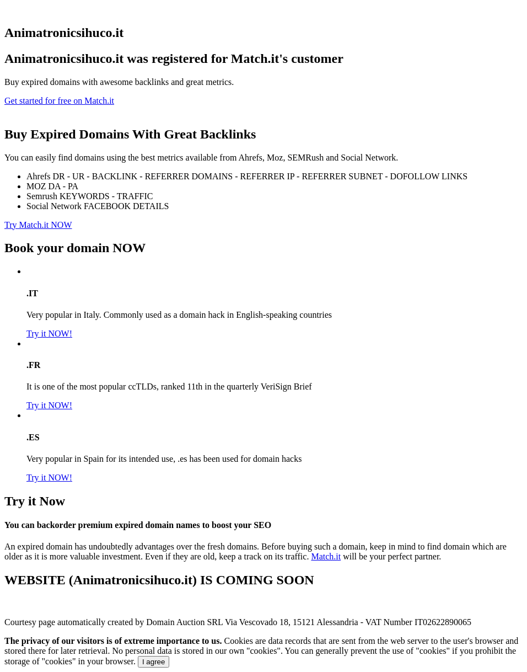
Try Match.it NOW (38, 225)
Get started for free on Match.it (59, 100)
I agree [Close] (153, 662)
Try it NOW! (49, 333)
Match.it (326, 556)
